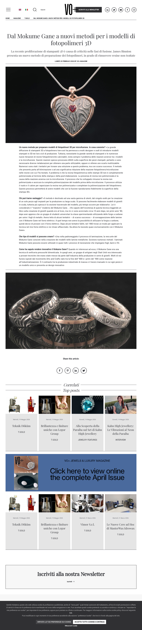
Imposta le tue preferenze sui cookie (54, 622)
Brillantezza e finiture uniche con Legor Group (54, 429)
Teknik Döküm (21, 426)
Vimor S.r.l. (88, 524)
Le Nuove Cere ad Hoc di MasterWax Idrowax (121, 526)
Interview (121, 439)
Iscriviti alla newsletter (89, 10)
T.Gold (27, 18)
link (70, 613)
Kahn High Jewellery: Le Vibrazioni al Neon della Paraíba (120, 429)
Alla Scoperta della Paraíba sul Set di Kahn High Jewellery (87, 429)
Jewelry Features (87, 439)
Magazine (17, 18)
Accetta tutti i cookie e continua (89, 622)
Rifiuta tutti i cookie (71, 626)
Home (8, 18)
